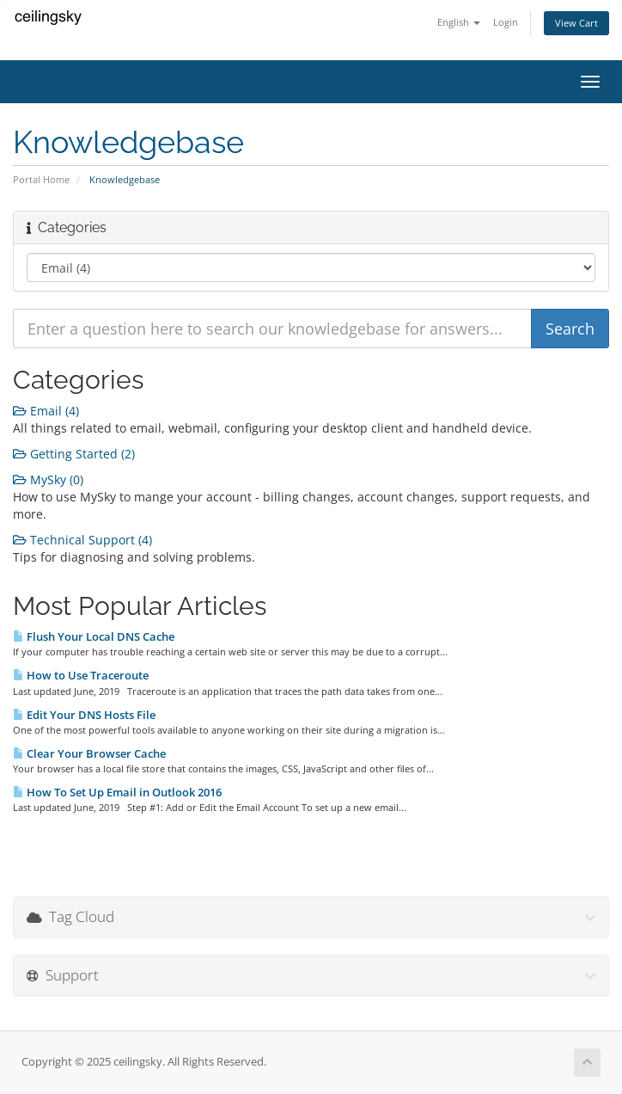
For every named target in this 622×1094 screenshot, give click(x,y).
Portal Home (41, 179)
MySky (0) (48, 479)
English (458, 21)
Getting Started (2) (74, 454)
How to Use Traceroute (81, 675)
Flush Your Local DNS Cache (93, 636)
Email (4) (46, 411)
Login (505, 21)
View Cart (576, 22)
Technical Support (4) (82, 540)
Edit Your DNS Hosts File (84, 714)
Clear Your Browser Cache (89, 753)
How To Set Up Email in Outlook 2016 (117, 792)
